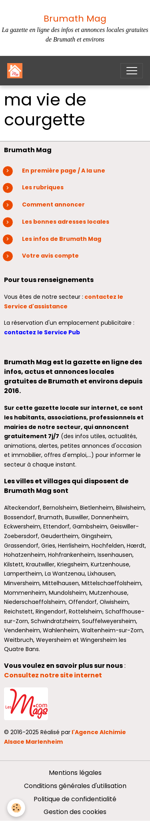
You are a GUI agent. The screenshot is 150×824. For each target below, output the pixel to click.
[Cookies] (16, 808)
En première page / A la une (63, 171)
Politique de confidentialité (75, 799)
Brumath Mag (75, 18)
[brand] (16, 70)
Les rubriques (43, 187)
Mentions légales (75, 772)
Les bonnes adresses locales (65, 222)
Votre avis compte (50, 256)
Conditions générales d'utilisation (75, 785)
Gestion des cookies (75, 811)
